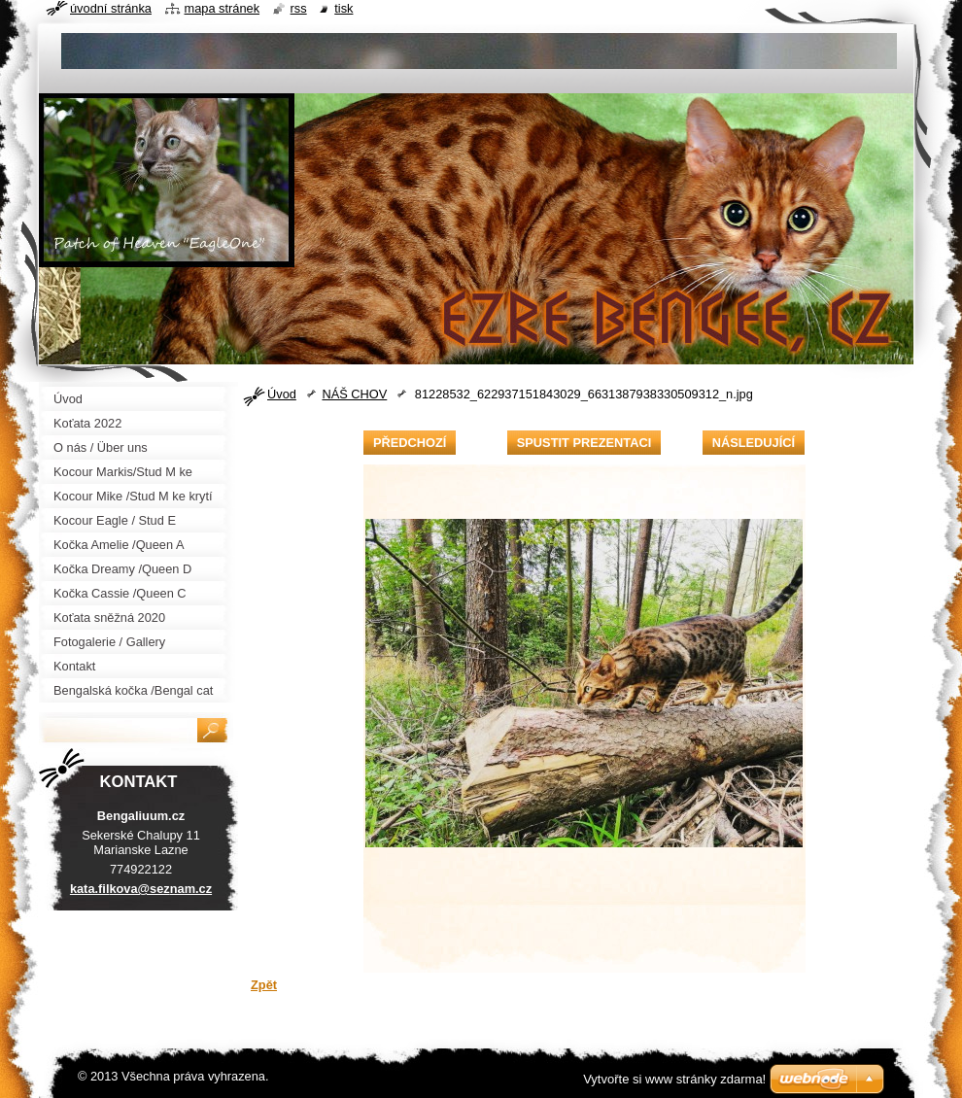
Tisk (343, 8)
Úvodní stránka (111, 8)
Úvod (281, 394)
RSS (299, 8)
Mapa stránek (222, 8)
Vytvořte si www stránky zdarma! (674, 1079)
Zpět (264, 985)
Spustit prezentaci (584, 442)
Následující (753, 442)
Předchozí (409, 442)
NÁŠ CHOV (354, 394)
